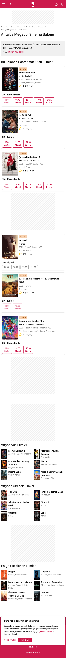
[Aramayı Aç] (10, 4)
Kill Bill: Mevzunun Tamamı (50, 452)
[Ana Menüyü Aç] (3, 4)
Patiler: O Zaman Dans (52, 492)
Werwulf (45, 592)
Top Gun (12, 492)
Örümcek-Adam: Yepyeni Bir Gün (16, 594)
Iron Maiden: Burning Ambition (18, 463)
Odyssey (45, 571)
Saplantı (12, 513)
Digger (11, 571)
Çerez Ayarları (10, 640)
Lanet (44, 513)
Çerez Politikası (45, 631)
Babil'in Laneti (15, 472)
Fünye (44, 461)
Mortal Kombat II (16, 451)
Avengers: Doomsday (51, 582)
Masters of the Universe (20, 582)
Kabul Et (24, 640)
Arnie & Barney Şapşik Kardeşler (51, 473)
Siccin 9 (45, 502)
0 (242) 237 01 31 (15, 52)
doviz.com (33, 647)
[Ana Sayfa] (33, 4)
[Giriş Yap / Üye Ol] (56, 4)
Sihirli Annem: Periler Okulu (18, 504)
